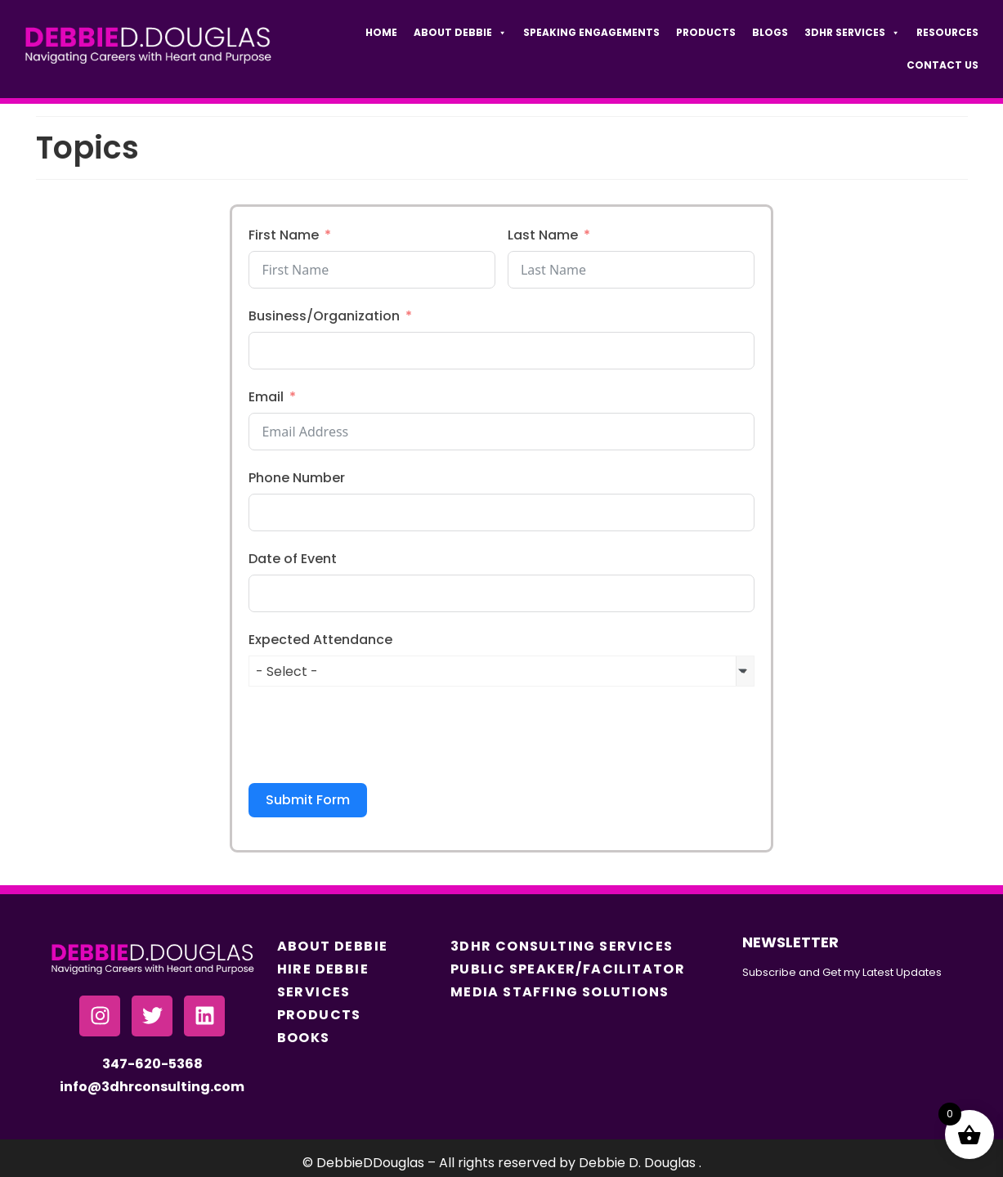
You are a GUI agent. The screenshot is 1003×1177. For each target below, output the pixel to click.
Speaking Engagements (591, 32)
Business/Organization (324, 316)
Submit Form (308, 799)
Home (381, 32)
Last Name (543, 235)
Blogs (770, 32)
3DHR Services (852, 32)
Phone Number (297, 477)
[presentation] (373, 735)
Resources (947, 32)
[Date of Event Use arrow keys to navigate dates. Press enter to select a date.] (501, 593)
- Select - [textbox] (287, 671)
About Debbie (460, 32)
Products (706, 32)
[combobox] (501, 671)
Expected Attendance (320, 639)
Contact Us (942, 65)
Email (266, 396)
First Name (284, 235)
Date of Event (293, 558)
